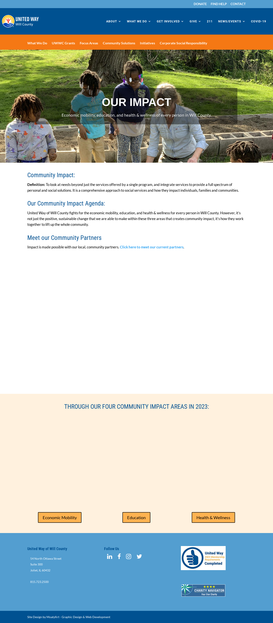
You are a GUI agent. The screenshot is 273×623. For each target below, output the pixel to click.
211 (210, 21)
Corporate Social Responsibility (183, 43)
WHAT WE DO (137, 21)
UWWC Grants (63, 43)
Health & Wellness (213, 517)
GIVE (193, 21)
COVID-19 (258, 21)
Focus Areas (89, 43)
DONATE (200, 4)
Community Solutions (119, 43)
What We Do (37, 43)
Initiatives (147, 43)
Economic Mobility (60, 517)
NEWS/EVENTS (229, 21)
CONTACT (238, 4)
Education (136, 517)
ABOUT (111, 21)
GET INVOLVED (168, 21)
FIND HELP (219, 4)
